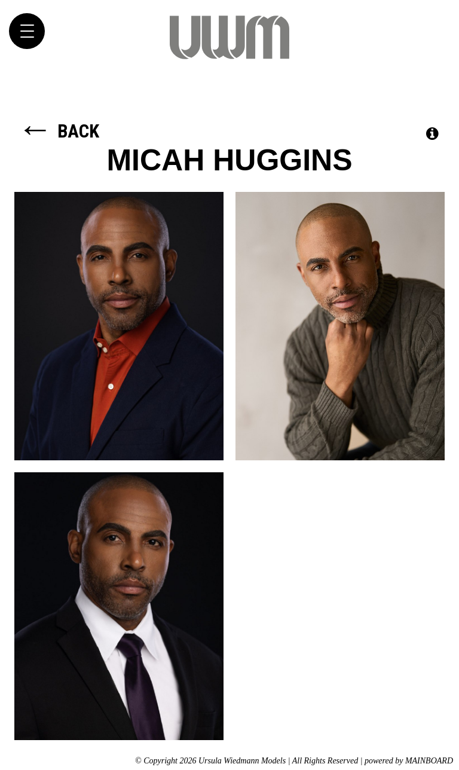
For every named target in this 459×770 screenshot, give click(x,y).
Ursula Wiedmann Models (229, 37)
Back (58, 131)
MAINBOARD (429, 760)
